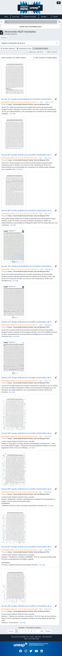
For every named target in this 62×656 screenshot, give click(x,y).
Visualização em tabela (40, 48)
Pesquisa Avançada (30, 16)
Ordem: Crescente (52, 52)
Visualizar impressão (8, 48)
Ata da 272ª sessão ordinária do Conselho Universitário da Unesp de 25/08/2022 (27, 322)
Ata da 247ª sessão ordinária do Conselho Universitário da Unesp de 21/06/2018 (27, 547)
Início (6, 16)
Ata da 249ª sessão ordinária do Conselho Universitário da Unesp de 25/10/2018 (27, 606)
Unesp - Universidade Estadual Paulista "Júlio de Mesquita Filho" (28, 104)
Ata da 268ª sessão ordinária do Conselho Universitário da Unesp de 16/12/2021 (27, 210)
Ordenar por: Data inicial (36, 52)
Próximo (48, 631)
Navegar (44, 16)
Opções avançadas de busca (13, 43)
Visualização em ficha (24, 48)
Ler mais (12, 114)
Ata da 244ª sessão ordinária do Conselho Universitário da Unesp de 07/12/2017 (27, 433)
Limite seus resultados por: (30, 26)
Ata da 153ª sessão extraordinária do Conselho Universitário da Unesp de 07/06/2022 (27, 266)
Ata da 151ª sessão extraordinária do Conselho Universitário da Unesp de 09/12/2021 (27, 99)
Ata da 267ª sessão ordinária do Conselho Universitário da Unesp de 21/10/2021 (27, 155)
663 (42, 631)
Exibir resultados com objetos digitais (45, 57)
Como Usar (15, 16)
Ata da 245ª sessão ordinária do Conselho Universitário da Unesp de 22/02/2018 (27, 489)
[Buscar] (31, 22)
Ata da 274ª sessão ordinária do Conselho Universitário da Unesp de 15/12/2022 (27, 377)
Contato (55, 16)
